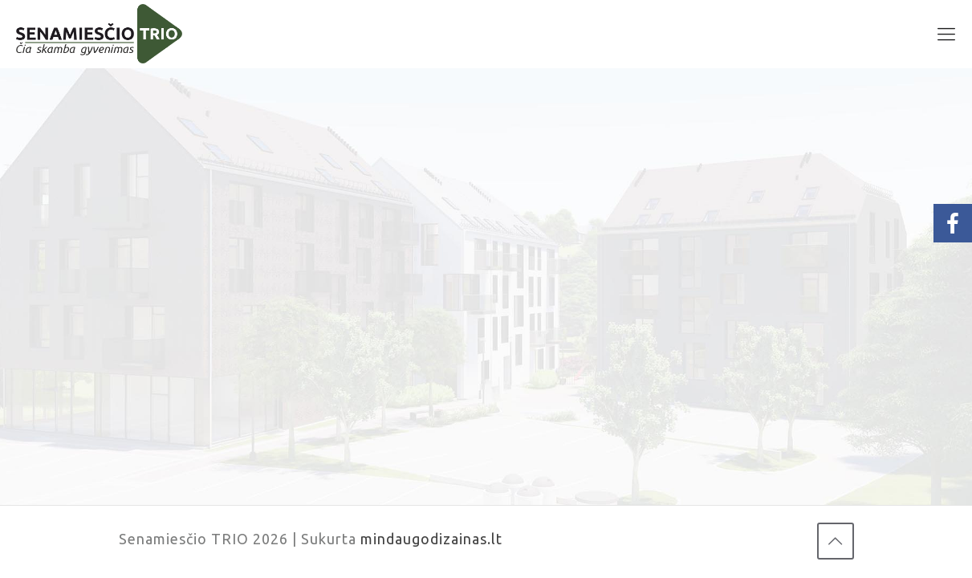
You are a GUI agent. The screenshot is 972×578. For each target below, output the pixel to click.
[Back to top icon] (835, 541)
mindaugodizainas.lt (431, 539)
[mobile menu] (946, 33)
